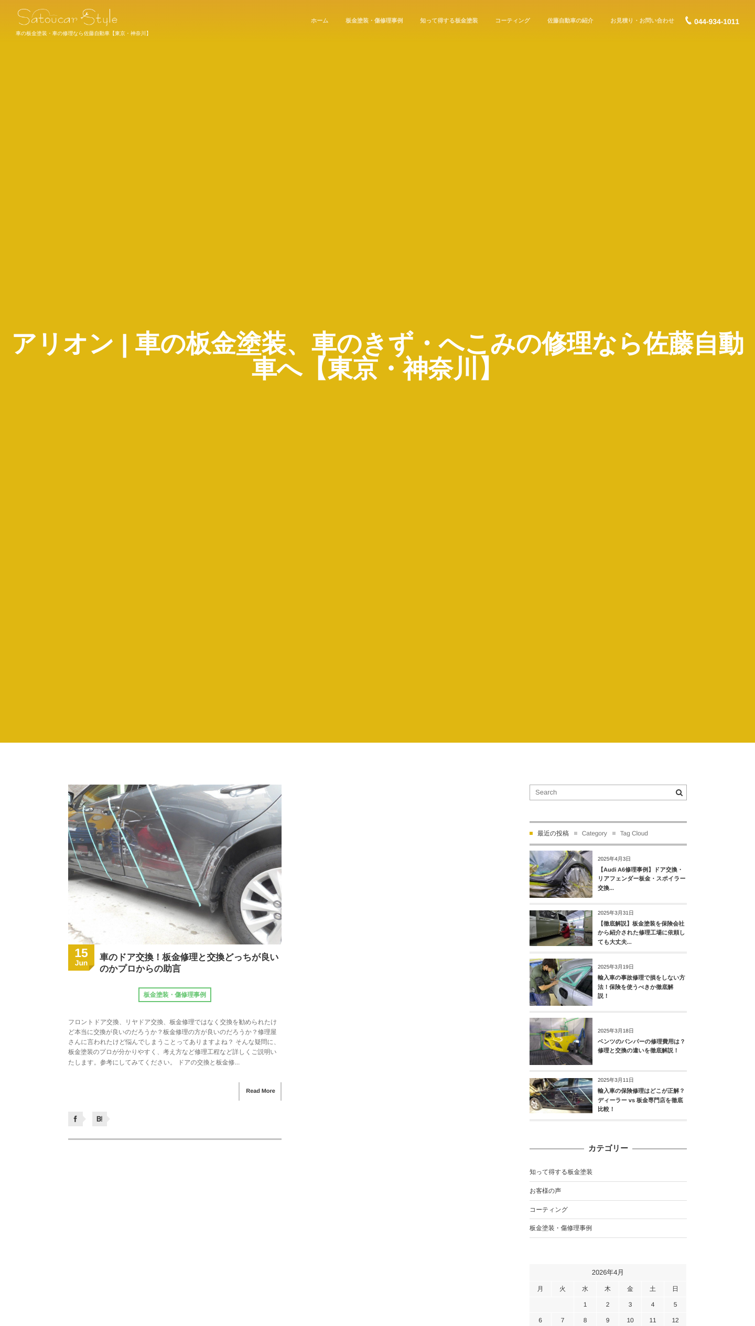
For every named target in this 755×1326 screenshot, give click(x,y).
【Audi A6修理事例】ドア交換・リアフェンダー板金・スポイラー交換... (642, 879)
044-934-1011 (716, 21)
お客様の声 (545, 1190)
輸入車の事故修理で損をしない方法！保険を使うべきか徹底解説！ (641, 987)
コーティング (549, 1209)
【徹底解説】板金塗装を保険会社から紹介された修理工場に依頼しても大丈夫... (641, 933)
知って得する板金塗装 (561, 1172)
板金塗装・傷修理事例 (175, 994)
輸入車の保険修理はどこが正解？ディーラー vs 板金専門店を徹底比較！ (641, 1100)
